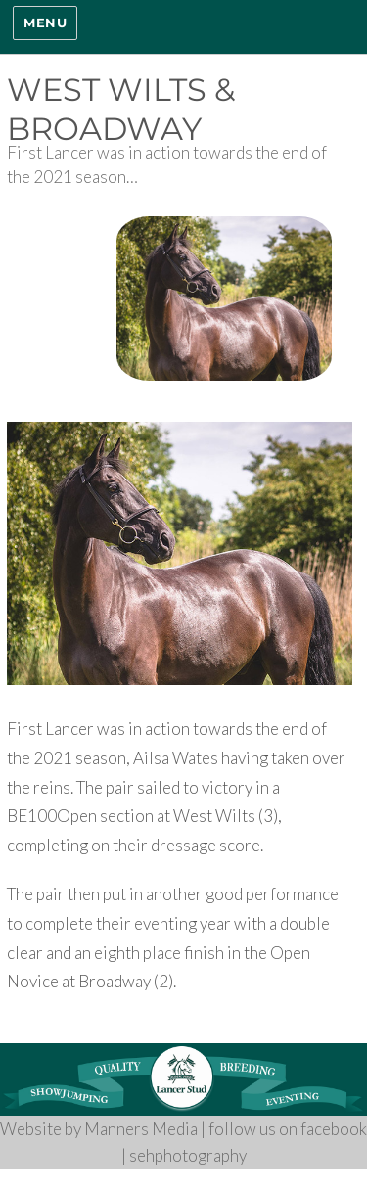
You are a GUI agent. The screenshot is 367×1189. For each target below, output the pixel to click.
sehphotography (188, 1155)
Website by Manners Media (99, 1129)
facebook (333, 1129)
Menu (45, 22)
